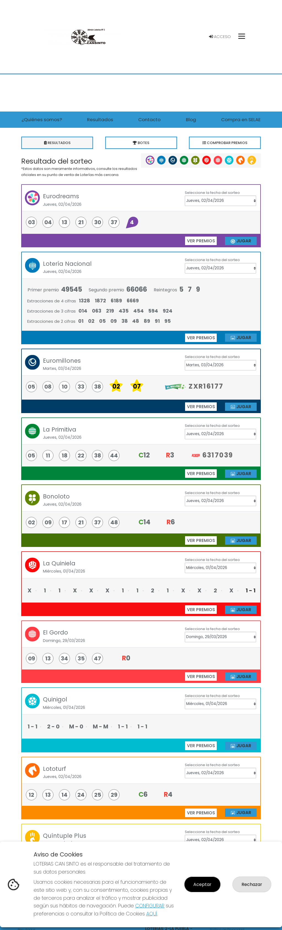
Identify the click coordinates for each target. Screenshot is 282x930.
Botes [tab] (141, 143)
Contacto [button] (149, 119)
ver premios (201, 241)
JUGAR (241, 241)
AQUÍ (151, 913)
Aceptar (202, 884)
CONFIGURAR (149, 905)
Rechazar (252, 884)
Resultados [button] (100, 119)
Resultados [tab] (57, 143)
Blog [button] (191, 119)
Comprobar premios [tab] (225, 143)
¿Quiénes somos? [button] (41, 119)
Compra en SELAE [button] (241, 119)
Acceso (220, 36)
